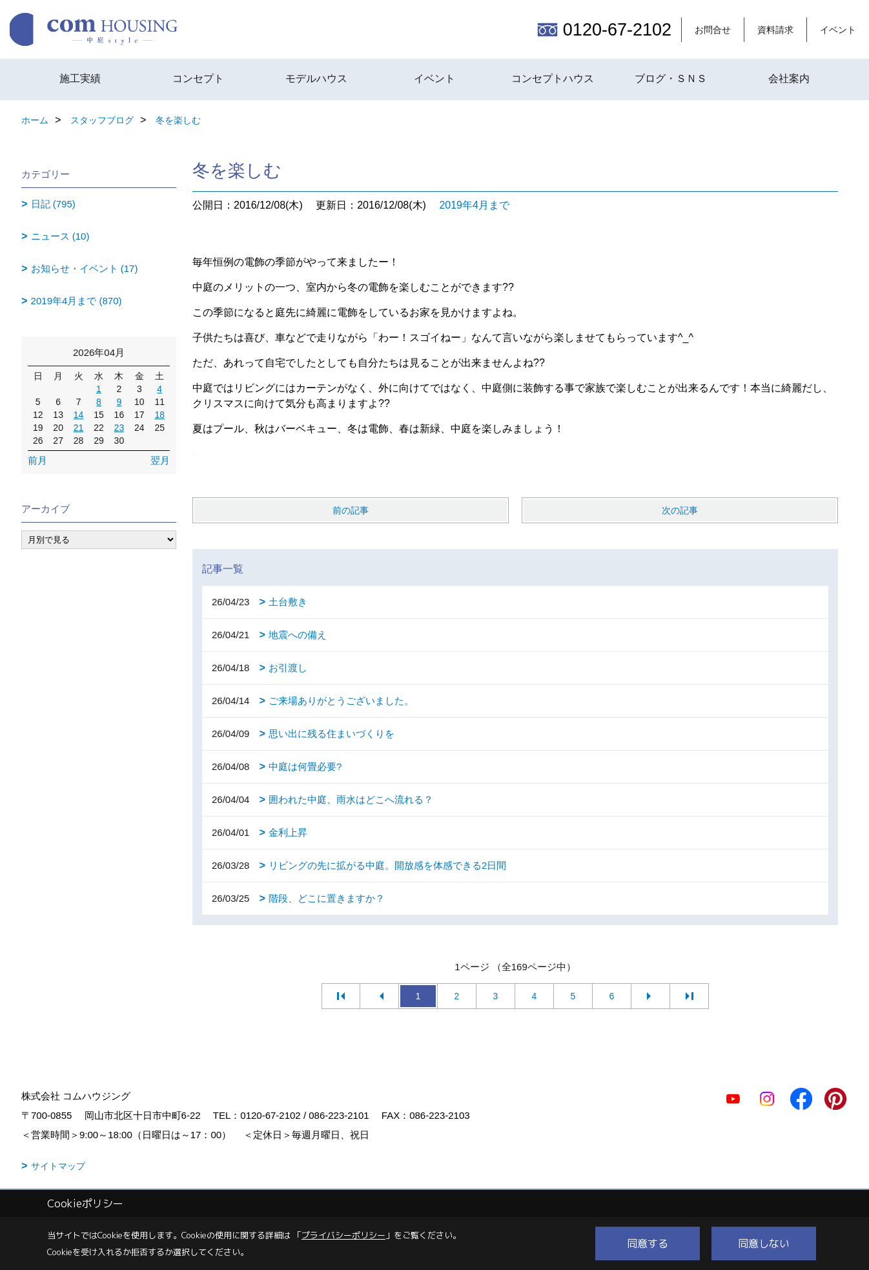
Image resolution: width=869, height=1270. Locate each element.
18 (159, 415)
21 (79, 427)
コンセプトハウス (552, 78)
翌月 (160, 460)
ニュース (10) (60, 236)
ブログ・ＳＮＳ (671, 78)
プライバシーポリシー (343, 1235)
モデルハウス (316, 78)
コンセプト (198, 78)
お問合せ (713, 30)
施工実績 (80, 78)
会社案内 (789, 78)
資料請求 (775, 30)
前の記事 (350, 510)
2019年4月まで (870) (76, 300)
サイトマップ (58, 1166)
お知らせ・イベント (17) (84, 268)
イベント (838, 30)
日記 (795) (53, 203)
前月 (37, 460)
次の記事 (680, 510)
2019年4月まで (474, 205)
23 (119, 427)
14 (79, 415)
